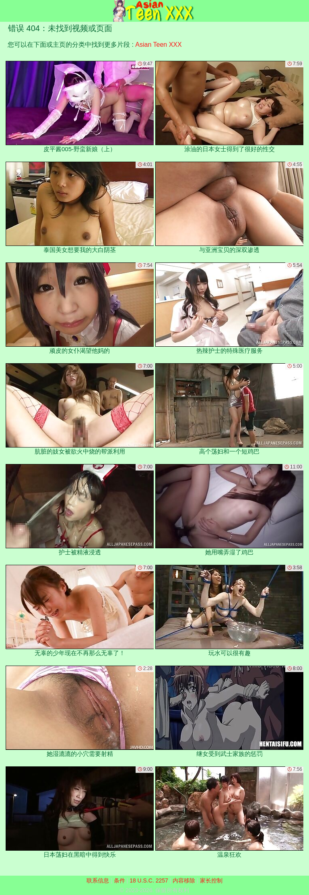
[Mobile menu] (7, 10)
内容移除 (184, 880)
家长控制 (211, 880)
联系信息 (98, 880)
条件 (119, 880)
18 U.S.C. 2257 (149, 880)
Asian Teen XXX (158, 44)
